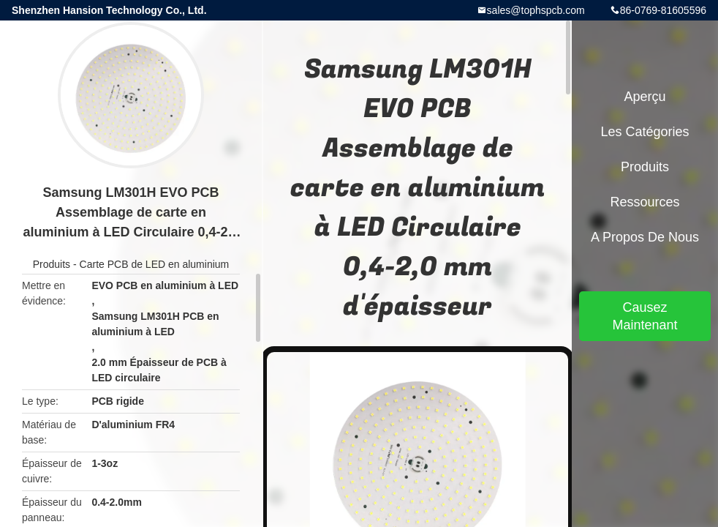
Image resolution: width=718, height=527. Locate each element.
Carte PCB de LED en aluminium (155, 264)
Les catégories (644, 131)
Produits (51, 264)
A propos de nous (645, 237)
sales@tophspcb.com (536, 10)
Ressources (644, 202)
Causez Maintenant (644, 316)
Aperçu (644, 96)
